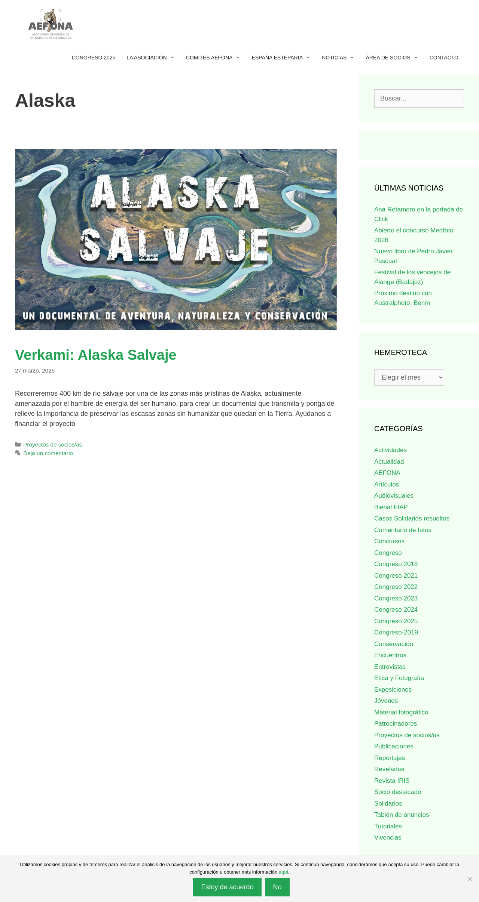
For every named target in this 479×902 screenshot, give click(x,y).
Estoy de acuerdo (227, 887)
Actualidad (389, 461)
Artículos (386, 484)
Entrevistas (390, 666)
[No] (469, 879)
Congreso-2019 (396, 632)
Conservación (393, 644)
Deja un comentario (48, 453)
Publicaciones (394, 746)
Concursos (389, 541)
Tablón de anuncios (401, 814)
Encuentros (390, 655)
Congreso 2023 (396, 598)
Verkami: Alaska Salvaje (96, 355)
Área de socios (395, 57)
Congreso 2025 (94, 58)
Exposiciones (393, 689)
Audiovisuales (394, 495)
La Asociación (153, 57)
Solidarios (388, 803)
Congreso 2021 (396, 575)
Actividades (390, 450)
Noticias (341, 57)
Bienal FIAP (391, 507)
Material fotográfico (401, 712)
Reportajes (389, 758)
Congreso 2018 (396, 564)
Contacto (444, 58)
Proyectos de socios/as (52, 444)
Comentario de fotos (402, 530)
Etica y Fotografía (399, 678)
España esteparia (284, 57)
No (277, 887)
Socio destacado (397, 792)
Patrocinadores (395, 723)
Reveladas (389, 769)
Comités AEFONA (216, 57)
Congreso (388, 552)
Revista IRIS (391, 780)
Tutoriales (388, 826)
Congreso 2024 (396, 609)
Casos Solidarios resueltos (411, 518)
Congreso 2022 (396, 586)
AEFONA (387, 472)
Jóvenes (386, 700)
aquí (283, 872)
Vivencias (387, 837)
